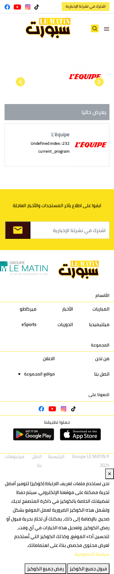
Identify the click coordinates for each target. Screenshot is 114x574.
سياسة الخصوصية (91, 554)
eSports (29, 324)
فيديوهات (14, 456)
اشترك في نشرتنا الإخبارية (85, 6)
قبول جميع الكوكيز (88, 568)
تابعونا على (98, 394)
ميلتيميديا (99, 324)
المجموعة (100, 345)
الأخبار (67, 308)
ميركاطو (28, 308)
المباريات (100, 308)
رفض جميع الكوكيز (45, 568)
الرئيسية (56, 456)
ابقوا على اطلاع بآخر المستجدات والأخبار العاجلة (57, 205)
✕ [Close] (110, 473)
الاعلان (49, 358)
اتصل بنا (101, 374)
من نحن (102, 358)
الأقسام (102, 295)
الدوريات (65, 324)
